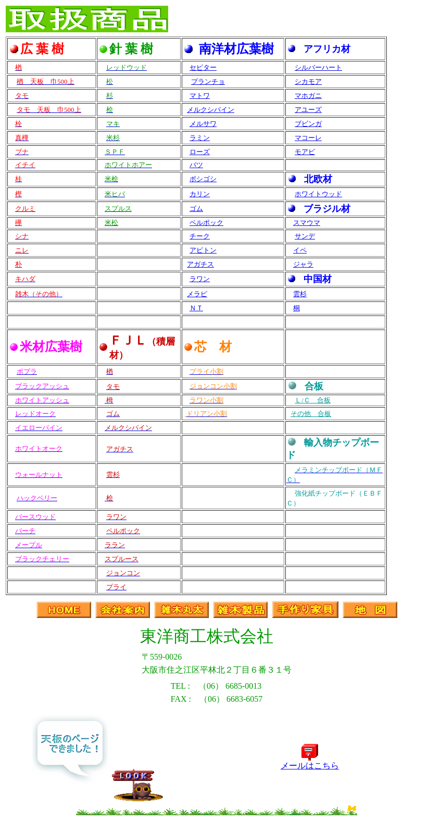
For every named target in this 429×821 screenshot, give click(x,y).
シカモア (308, 81)
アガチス (200, 264)
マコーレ (308, 138)
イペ (300, 250)
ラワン (200, 279)
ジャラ (303, 264)
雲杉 (300, 294)
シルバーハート (318, 67)
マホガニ (308, 95)
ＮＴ (196, 308)
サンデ (305, 236)
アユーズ (308, 109)
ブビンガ (308, 124)
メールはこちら (310, 761)
